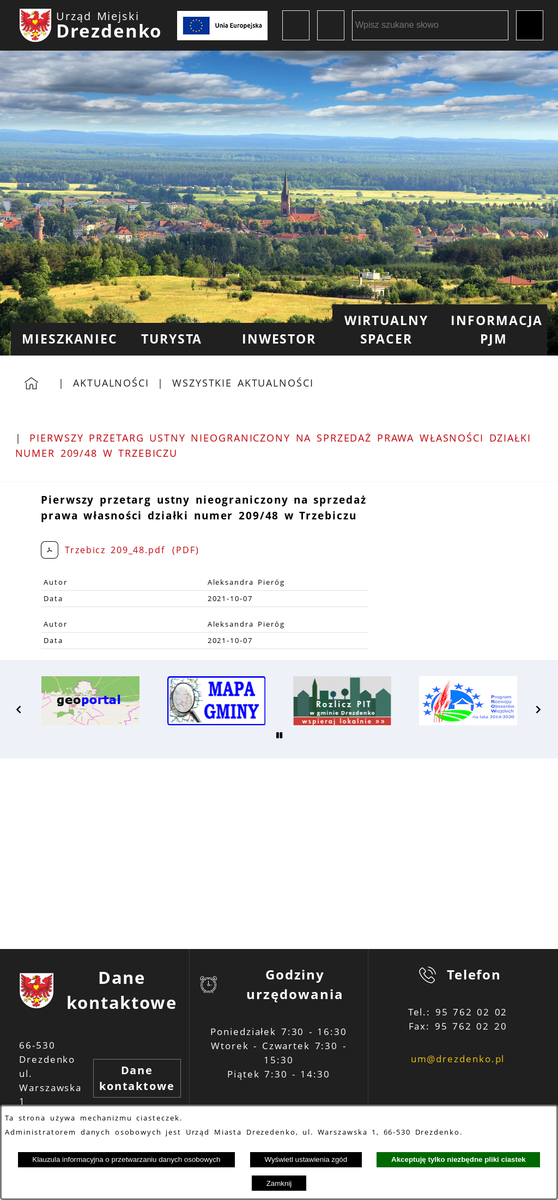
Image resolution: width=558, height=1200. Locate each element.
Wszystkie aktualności (243, 382)
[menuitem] (64, 339)
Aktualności (111, 382)
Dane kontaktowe (137, 1078)
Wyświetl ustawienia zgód (305, 1159)
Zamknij (279, 1183)
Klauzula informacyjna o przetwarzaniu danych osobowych (126, 1159)
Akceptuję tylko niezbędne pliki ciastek (458, 1159)
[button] (19, 709)
